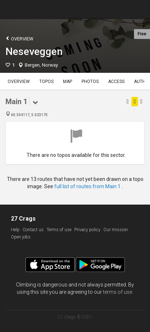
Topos (46, 81)
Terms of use (59, 229)
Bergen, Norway (41, 65)
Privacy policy (87, 229)
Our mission (115, 229)
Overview (19, 38)
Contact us (33, 229)
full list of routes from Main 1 (88, 186)
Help (15, 229)
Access (116, 81)
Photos (90, 81)
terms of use (117, 292)
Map (67, 81)
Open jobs (21, 237)
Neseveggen (34, 52)
